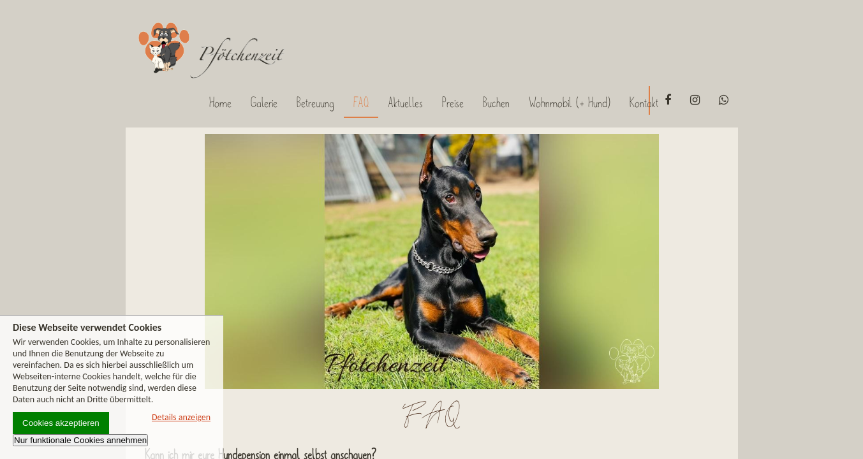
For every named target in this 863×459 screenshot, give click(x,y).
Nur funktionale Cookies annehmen (80, 440)
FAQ (361, 102)
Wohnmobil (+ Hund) (569, 102)
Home (220, 102)
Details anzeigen (181, 417)
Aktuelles (405, 102)
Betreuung (315, 102)
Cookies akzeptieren (61, 423)
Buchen (496, 102)
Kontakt (644, 102)
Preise (453, 102)
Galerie (264, 102)
